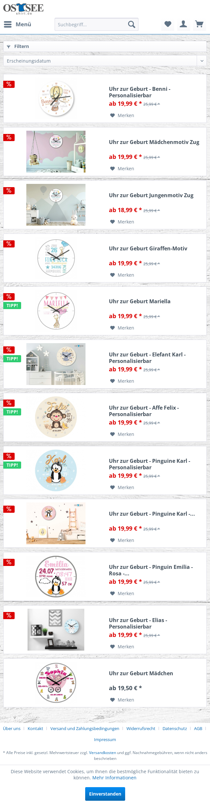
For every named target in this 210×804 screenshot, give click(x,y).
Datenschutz (175, 728)
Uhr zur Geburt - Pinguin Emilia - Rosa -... (151, 570)
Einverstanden (105, 794)
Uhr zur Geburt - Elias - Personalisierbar (138, 623)
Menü (17, 23)
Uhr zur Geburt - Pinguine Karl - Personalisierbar (149, 464)
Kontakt (35, 728)
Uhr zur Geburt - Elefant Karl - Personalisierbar (147, 357)
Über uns (11, 728)
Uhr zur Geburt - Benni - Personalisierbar (139, 92)
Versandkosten (102, 752)
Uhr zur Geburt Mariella (140, 301)
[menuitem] (17, 24)
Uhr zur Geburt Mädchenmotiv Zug (154, 142)
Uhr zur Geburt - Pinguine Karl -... (152, 513)
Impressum (105, 739)
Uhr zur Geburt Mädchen (141, 673)
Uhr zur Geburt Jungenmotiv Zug (151, 195)
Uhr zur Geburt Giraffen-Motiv (148, 248)
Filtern (18, 46)
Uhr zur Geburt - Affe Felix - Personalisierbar (144, 410)
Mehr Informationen (114, 777)
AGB (198, 728)
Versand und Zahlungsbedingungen (84, 728)
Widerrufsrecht (140, 728)
